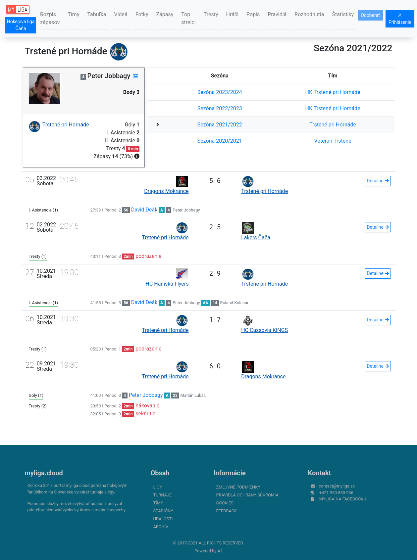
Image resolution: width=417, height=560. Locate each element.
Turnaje (162, 494)
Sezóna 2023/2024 (219, 92)
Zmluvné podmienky (238, 487)
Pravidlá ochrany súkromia (247, 494)
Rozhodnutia (309, 14)
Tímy (73, 14)
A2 (220, 550)
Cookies (225, 502)
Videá (121, 14)
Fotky (141, 14)
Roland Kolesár (234, 302)
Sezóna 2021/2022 (219, 124)
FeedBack (226, 510)
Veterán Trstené (332, 141)
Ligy (157, 487)
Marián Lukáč (193, 395)
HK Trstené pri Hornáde (332, 92)
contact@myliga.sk (337, 486)
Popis (253, 14)
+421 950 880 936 (336, 492)
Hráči (232, 14)
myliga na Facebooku (342, 498)
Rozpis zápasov (50, 18)
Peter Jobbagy (186, 210)
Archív (160, 526)
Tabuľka (96, 14)
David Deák (144, 210)
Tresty (211, 14)
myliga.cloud (44, 473)
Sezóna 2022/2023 (219, 108)
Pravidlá (277, 14)
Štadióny (163, 510)
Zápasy (165, 14)
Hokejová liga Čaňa (21, 25)
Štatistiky (343, 14)
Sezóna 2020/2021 (219, 141)
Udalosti (163, 518)
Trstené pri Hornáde (332, 124)
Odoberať (370, 15)
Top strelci (188, 18)
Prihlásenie (400, 19)
